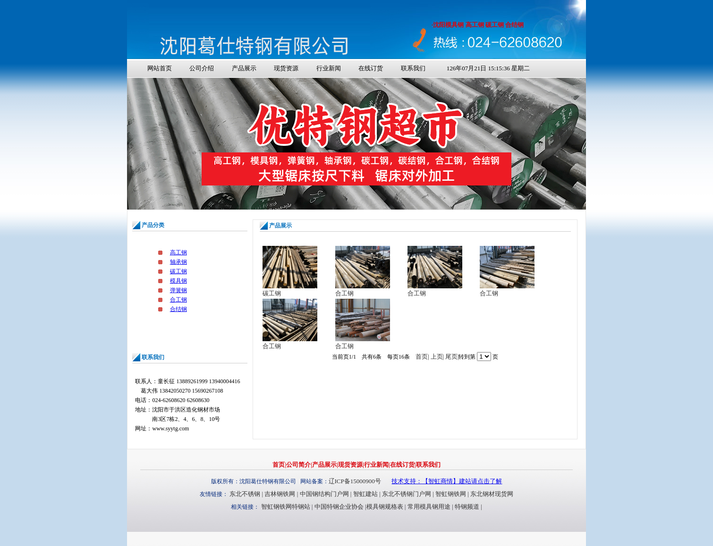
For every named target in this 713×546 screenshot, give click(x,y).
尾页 (451, 356)
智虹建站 (365, 493)
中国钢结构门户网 (324, 493)
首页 (422, 356)
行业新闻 (328, 68)
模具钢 (178, 280)
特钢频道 (467, 506)
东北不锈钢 (244, 493)
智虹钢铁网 (450, 493)
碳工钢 (178, 271)
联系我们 (413, 68)
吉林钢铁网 (279, 493)
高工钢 (178, 252)
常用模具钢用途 (428, 506)
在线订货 (370, 68)
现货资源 (286, 68)
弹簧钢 (178, 290)
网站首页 (159, 68)
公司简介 (298, 464)
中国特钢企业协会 (339, 506)
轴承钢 (178, 262)
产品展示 (244, 68)
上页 (437, 356)
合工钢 (178, 299)
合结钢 (178, 309)
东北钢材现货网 (491, 493)
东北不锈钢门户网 (406, 493)
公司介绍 (201, 68)
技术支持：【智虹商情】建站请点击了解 (446, 481)
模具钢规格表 (384, 506)
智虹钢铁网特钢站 (285, 506)
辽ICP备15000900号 (355, 481)
